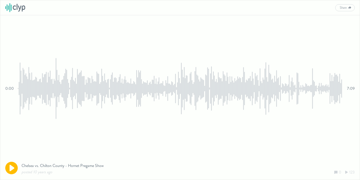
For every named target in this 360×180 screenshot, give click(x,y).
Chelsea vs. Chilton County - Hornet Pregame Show (63, 165)
